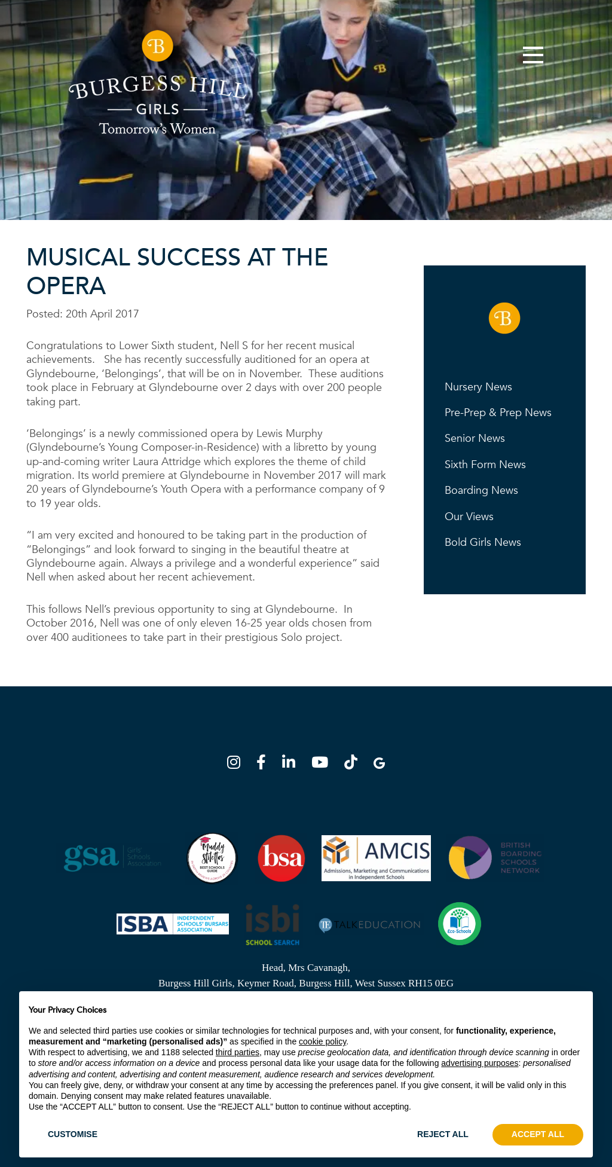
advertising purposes (479, 1063)
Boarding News (481, 490)
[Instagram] (237, 764)
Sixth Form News (485, 464)
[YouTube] (323, 764)
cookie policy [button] (322, 1041)
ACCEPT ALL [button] (538, 1134)
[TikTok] (354, 764)
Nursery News (478, 387)
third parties (237, 1052)
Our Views (469, 516)
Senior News (475, 438)
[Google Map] (379, 764)
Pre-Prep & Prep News (498, 412)
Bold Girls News (483, 542)
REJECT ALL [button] (443, 1134)
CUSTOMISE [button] (72, 1134)
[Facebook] (264, 764)
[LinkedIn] (292, 764)
